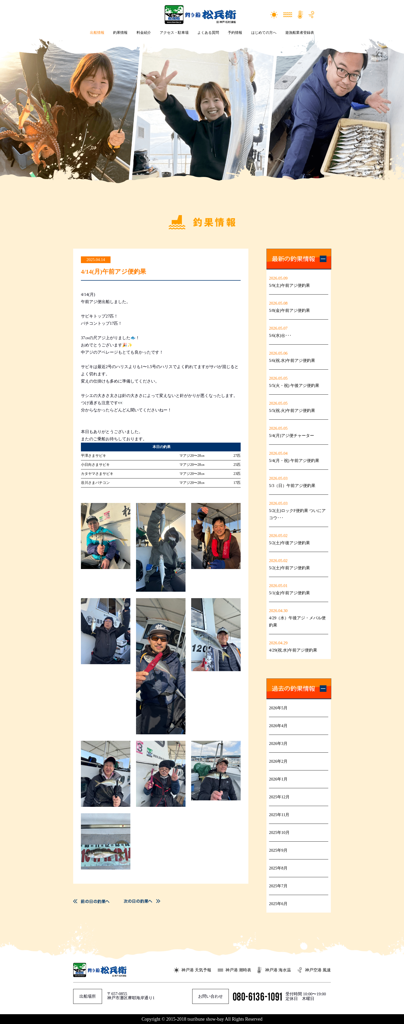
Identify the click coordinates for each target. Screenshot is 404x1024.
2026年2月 (278, 761)
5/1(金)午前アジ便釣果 (289, 593)
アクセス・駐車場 (174, 33)
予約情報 (235, 33)
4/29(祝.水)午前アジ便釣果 (293, 650)
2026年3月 (278, 743)
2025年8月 (278, 868)
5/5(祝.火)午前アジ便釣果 (292, 410)
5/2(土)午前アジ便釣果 (289, 568)
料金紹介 (144, 33)
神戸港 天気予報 (196, 970)
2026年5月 (278, 708)
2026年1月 (278, 779)
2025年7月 (278, 886)
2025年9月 (278, 850)
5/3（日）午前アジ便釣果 (292, 485)
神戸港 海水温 (278, 970)
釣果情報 (120, 33)
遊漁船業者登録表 (299, 33)
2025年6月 (278, 903)
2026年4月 (278, 726)
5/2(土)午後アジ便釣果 (289, 543)
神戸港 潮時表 (238, 970)
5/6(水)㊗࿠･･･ (280, 335)
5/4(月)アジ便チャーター (291, 435)
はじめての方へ (263, 33)
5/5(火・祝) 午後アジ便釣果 (294, 385)
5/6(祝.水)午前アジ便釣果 (292, 360)
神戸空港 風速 (318, 970)
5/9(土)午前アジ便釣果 (289, 285)
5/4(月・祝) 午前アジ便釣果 (294, 460)
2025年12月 (279, 797)
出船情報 (97, 33)
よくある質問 (208, 33)
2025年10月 (279, 832)
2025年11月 (279, 814)
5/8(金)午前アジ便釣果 (289, 310)
